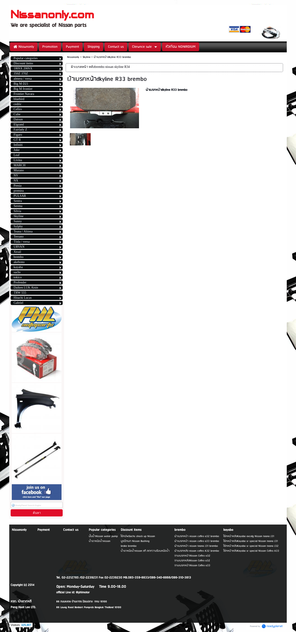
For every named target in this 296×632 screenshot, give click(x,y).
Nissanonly (73, 57)
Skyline (86, 57)
